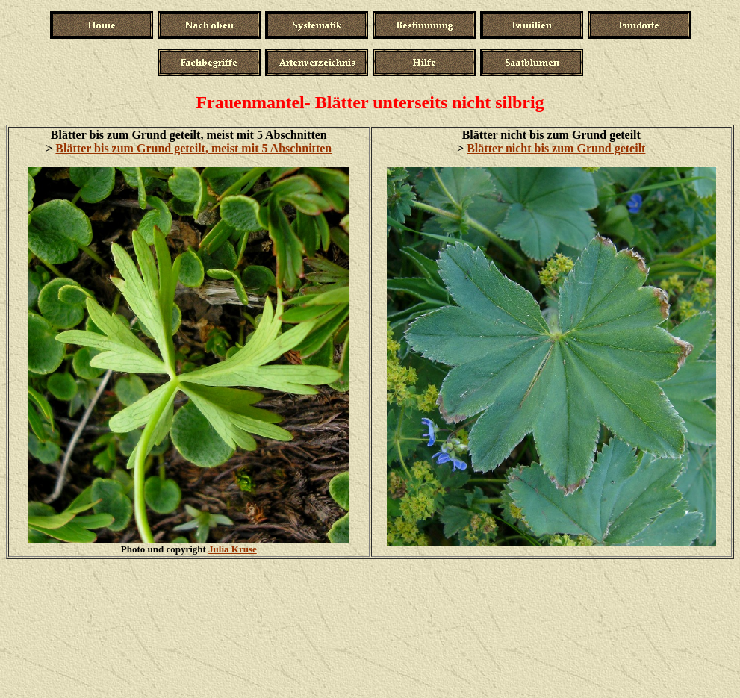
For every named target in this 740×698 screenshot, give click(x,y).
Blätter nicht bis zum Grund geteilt (556, 148)
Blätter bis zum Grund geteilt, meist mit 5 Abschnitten (193, 148)
